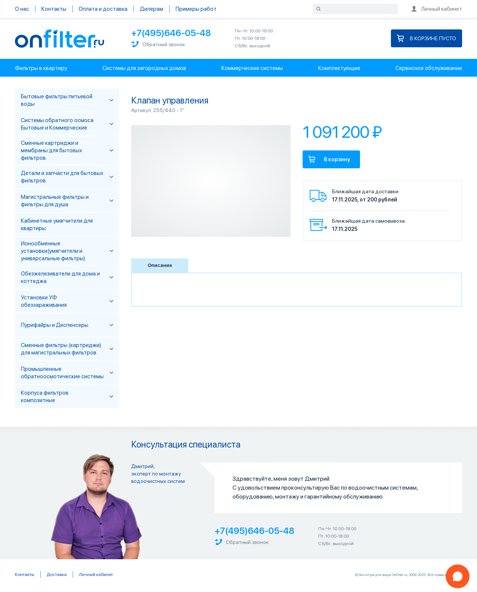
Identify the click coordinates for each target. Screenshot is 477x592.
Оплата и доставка (103, 9)
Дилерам (151, 9)
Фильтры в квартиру (41, 68)
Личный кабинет (436, 9)
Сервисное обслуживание (428, 68)
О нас (22, 9)
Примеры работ (196, 9)
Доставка (57, 574)
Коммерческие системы (252, 68)
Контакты (53, 9)
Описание (160, 265)
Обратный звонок (158, 44)
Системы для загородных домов (144, 68)
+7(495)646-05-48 (171, 33)
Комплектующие (339, 68)
